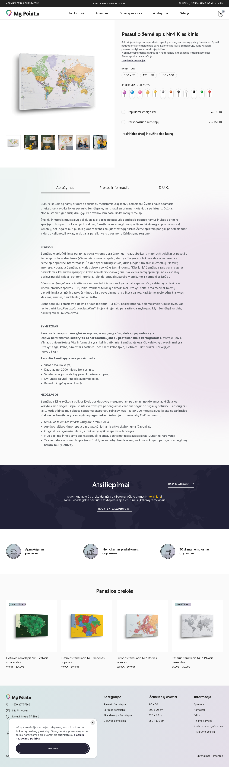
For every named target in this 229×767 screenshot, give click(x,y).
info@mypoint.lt (21, 710)
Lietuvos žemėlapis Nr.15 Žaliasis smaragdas (27, 660)
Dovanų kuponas (130, 13)
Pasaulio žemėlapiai (115, 704)
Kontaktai (199, 709)
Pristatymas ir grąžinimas (208, 726)
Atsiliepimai (160, 13)
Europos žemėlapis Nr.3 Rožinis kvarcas (137, 660)
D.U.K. (197, 715)
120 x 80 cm (156, 715)
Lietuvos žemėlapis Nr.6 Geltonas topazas (83, 660)
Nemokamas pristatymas (109, 3)
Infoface (218, 755)
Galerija (184, 13)
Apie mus (102, 13)
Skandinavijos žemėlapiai (118, 715)
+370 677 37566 (21, 704)
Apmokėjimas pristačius (23, 3)
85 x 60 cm (155, 704)
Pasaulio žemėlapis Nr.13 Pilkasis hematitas (192, 660)
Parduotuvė (76, 13)
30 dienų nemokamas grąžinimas (201, 3)
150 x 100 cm (156, 720)
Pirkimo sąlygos (203, 720)
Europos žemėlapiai (115, 709)
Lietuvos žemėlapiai (115, 720)
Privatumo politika (204, 731)
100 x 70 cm (156, 709)
